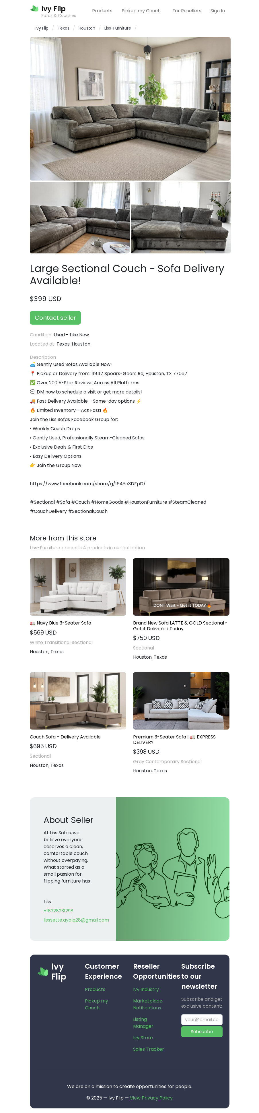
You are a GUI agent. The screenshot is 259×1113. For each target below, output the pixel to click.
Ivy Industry (146, 989)
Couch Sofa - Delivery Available (65, 737)
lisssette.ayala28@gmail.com (76, 920)
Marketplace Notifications (147, 1004)
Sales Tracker (148, 1049)
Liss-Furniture (117, 28)
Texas (63, 28)
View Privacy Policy (151, 1098)
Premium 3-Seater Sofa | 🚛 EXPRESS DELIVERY (174, 739)
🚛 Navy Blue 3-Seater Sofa (60, 623)
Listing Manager (143, 1022)
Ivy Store (143, 1037)
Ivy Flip (42, 28)
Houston (87, 28)
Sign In (218, 10)
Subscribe (202, 1031)
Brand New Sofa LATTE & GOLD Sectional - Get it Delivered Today (180, 625)
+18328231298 (58, 911)
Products (102, 10)
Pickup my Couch (141, 10)
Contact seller (55, 318)
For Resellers (186, 10)
